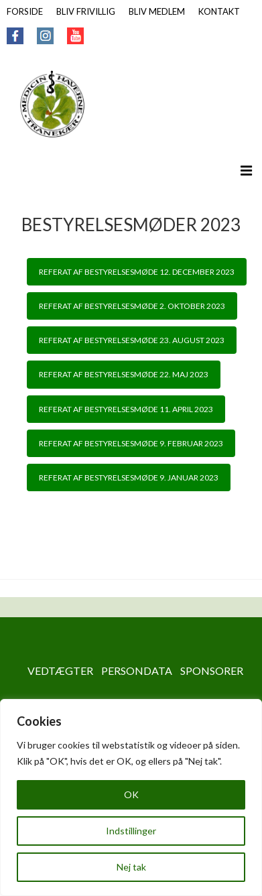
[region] (131, 797)
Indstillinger (131, 830)
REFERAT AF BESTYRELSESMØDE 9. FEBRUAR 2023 (131, 443)
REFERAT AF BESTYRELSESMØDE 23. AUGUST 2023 (131, 340)
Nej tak (131, 867)
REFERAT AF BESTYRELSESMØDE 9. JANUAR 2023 (128, 477)
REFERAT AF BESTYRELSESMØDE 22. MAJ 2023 (123, 374)
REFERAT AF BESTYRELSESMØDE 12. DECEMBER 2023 (137, 272)
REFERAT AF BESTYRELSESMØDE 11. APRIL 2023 (126, 409)
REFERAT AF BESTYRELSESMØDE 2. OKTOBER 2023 (132, 306)
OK (131, 794)
